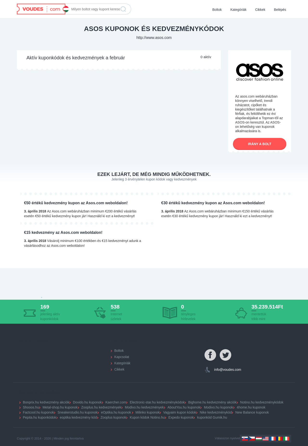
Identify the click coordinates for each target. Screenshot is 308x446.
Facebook (211, 355)
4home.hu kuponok (251, 407)
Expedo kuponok (180, 417)
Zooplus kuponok (113, 417)
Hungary (259, 438)
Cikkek (260, 10)
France (273, 438)
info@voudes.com (227, 370)
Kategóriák (238, 10)
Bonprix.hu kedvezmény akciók (46, 402)
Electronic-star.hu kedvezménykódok (157, 402)
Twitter (226, 355)
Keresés (123, 9)
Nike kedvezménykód (216, 412)
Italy (286, 438)
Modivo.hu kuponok (218, 407)
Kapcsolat (121, 357)
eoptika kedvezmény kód (78, 417)
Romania (279, 438)
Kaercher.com (115, 402)
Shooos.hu (31, 407)
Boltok (217, 10)
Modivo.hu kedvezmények (144, 407)
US (266, 438)
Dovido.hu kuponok (87, 402)
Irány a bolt (259, 144)
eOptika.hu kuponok (116, 412)
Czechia (252, 438)
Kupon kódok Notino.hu (147, 417)
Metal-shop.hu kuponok (60, 407)
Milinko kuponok (147, 412)
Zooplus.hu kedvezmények (101, 407)
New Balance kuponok (252, 412)
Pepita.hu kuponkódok (39, 417)
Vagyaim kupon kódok (179, 412)
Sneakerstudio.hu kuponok (77, 412)
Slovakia (245, 438)
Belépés (280, 10)
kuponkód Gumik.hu (212, 417)
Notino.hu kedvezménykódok (261, 402)
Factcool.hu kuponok (38, 412)
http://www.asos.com (154, 38)
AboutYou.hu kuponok (183, 407)
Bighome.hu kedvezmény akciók (212, 402)
